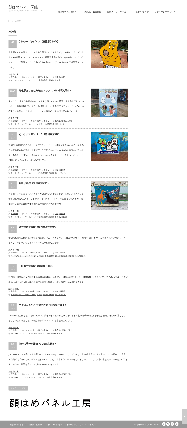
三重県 (57, 77)
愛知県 (62, 214)
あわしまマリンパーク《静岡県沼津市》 (40, 134)
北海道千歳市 (50, 333)
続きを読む (13, 74)
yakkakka (14, 333)
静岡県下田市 (48, 295)
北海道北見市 (50, 377)
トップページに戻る (18, 388)
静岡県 (62, 170)
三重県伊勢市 (42, 80)
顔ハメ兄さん (60, 173)
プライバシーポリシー (165, 11)
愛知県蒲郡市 (42, 217)
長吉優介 (14, 77)
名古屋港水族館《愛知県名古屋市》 (38, 227)
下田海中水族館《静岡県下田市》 (37, 266)
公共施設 (40, 256)
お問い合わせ (142, 11)
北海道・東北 (66, 121)
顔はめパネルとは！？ (68, 11)
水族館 (51, 80)
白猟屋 (57, 80)
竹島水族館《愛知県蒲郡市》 (34, 183)
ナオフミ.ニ (41, 124)
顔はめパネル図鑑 (23, 7)
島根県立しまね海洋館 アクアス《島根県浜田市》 (45, 90)
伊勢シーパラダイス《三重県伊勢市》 (39, 41)
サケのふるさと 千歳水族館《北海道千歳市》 (43, 305)
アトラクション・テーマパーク (23, 80)
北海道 (57, 121)
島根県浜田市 (52, 124)
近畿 (63, 77)
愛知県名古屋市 (61, 256)
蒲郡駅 (64, 217)
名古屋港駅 (49, 256)
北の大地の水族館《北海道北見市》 (38, 343)
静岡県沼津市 (48, 173)
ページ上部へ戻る (184, 416)
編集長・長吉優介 (93, 11)
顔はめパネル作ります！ (118, 11)
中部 (56, 170)
